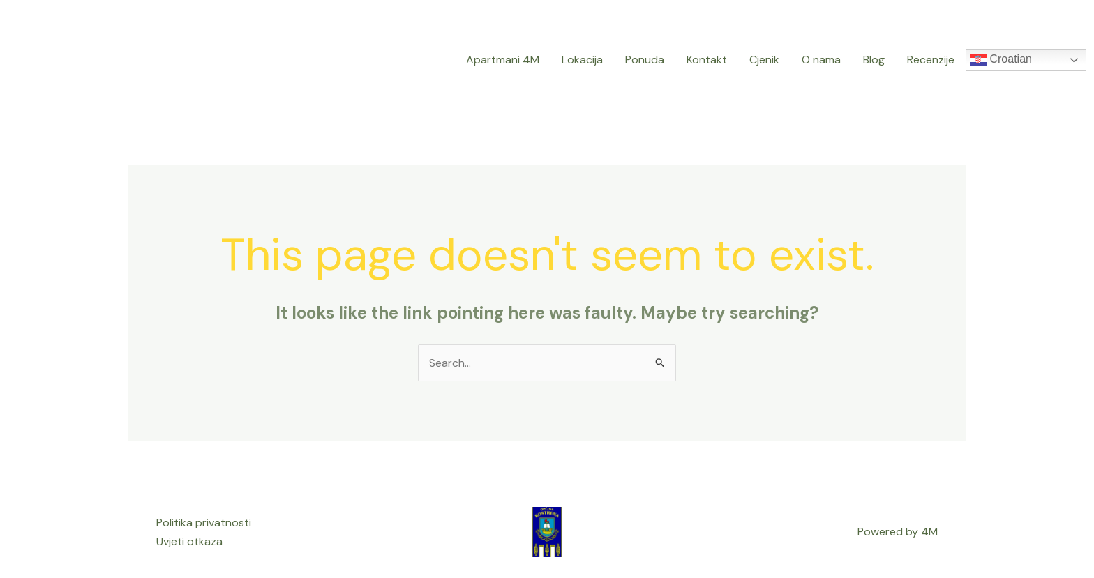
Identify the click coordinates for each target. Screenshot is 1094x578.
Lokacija (582, 59)
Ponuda (644, 59)
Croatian (1001, 60)
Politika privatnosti (203, 522)
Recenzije (930, 59)
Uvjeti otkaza (189, 541)
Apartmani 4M (502, 59)
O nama (821, 59)
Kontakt (707, 59)
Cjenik (764, 59)
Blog (874, 59)
